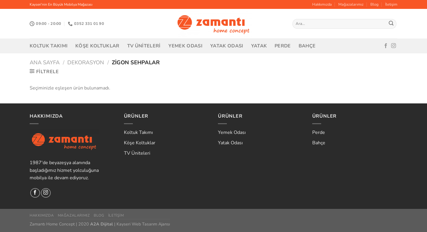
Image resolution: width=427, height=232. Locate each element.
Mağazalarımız (351, 4)
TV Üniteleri (144, 46)
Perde (283, 46)
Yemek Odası (185, 46)
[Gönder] (391, 24)
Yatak (259, 46)
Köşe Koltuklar (97, 46)
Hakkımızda (322, 4)
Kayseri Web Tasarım (137, 224)
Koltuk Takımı (49, 46)
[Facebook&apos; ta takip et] (385, 46)
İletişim (391, 4)
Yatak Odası (226, 46)
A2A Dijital (101, 224)
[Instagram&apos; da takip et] (393, 46)
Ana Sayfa (45, 62)
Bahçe (307, 46)
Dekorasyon (85, 62)
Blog (374, 4)
